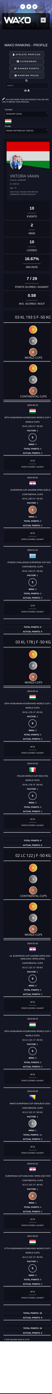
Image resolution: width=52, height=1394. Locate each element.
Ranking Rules (27, 75)
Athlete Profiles (27, 54)
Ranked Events (26, 68)
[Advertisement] (26, 1367)
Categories (27, 61)
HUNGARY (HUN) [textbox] (14, 114)
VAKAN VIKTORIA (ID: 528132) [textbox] (19, 131)
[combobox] (27, 114)
